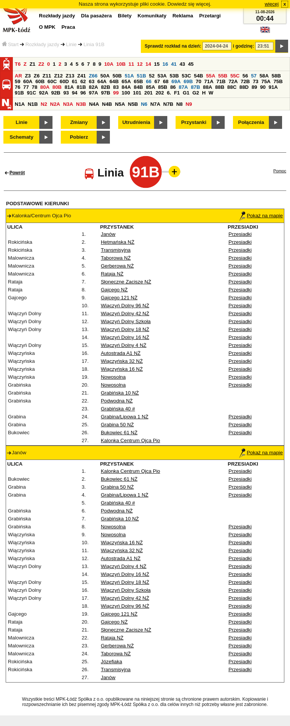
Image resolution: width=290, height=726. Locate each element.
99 (116, 93)
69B (188, 81)
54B (198, 76)
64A (101, 81)
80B (57, 87)
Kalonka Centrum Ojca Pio (130, 440)
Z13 (70, 76)
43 (182, 64)
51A (129, 76)
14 (148, 64)
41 (174, 64)
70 (198, 81)
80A (44, 87)
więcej (272, 4)
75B (277, 81)
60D (64, 81)
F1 (177, 93)
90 (263, 87)
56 (245, 76)
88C (231, 87)
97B (105, 93)
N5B (133, 104)
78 (34, 87)
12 (140, 64)
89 (254, 87)
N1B (33, 104)
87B (195, 87)
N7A (155, 104)
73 (255, 81)
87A (183, 87)
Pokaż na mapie (261, 215)
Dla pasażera (96, 16)
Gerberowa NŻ (117, 266)
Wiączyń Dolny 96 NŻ (125, 305)
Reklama (183, 16)
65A (126, 81)
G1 (186, 93)
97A (93, 93)
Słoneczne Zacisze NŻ (126, 282)
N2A (55, 104)
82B (105, 87)
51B (141, 76)
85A (150, 87)
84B (138, 87)
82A (93, 87)
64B (114, 81)
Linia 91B (94, 44)
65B (138, 81)
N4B (107, 104)
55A (210, 76)
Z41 (81, 76)
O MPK (47, 27)
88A (207, 87)
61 (74, 81)
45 (191, 64)
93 (66, 93)
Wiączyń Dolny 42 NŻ (125, 313)
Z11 (47, 76)
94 (74, 93)
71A (208, 81)
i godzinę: (243, 46)
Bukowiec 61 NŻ (119, 432)
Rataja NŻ (112, 274)
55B (222, 76)
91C (31, 93)
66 (148, 81)
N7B (168, 104)
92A (43, 93)
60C (52, 81)
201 (148, 93)
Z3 (28, 76)
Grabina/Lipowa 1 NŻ (124, 417)
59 (17, 81)
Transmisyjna (116, 250)
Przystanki (194, 122)
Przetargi (210, 16)
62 (83, 81)
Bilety (124, 16)
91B (19, 93)
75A (265, 81)
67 (157, 81)
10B (120, 64)
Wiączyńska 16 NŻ (122, 369)
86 (173, 87)
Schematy (22, 137)
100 (126, 93)
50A (105, 76)
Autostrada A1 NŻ (120, 353)
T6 (18, 64)
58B (276, 76)
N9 (188, 104)
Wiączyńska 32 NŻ (122, 361)
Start (10, 44)
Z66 (93, 76)
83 (116, 87)
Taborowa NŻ (116, 258)
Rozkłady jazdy (42, 44)
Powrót (17, 172)
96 (83, 93)
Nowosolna (113, 377)
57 (254, 76)
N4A (94, 104)
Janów (108, 234)
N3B (81, 104)
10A (108, 64)
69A (175, 81)
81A (69, 87)
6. (169, 93)
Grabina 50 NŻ (117, 424)
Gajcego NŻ (114, 290)
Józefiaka (111, 661)
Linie (71, 44)
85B (162, 87)
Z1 (32, 64)
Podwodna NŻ (117, 401)
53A (162, 76)
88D (243, 87)
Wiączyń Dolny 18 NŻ (125, 329)
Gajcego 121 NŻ (119, 297)
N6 (144, 104)
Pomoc (279, 171)
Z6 (37, 76)
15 (157, 64)
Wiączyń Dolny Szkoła (126, 321)
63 (91, 81)
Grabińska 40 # (118, 409)
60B (40, 81)
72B (245, 81)
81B (81, 87)
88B (219, 87)
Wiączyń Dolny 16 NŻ (125, 337)
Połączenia (251, 122)
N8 (179, 104)
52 (151, 76)
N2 (44, 104)
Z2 (41, 64)
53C (186, 76)
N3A (68, 104)
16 (165, 64)
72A (233, 81)
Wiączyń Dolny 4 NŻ (124, 345)
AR (18, 76)
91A (273, 87)
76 (17, 87)
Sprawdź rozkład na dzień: (173, 46)
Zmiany (79, 122)
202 (160, 93)
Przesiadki (239, 234)
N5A (120, 104)
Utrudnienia (136, 122)
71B (220, 81)
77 (26, 87)
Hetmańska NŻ (117, 242)
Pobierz (79, 137)
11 (131, 64)
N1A (20, 104)
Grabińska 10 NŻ (120, 393)
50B (117, 76)
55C (234, 76)
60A (27, 81)
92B (55, 93)
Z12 (58, 76)
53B (174, 76)
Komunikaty (151, 16)
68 (165, 81)
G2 (195, 93)
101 (137, 93)
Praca (68, 27)
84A (126, 87)
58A (263, 76)
